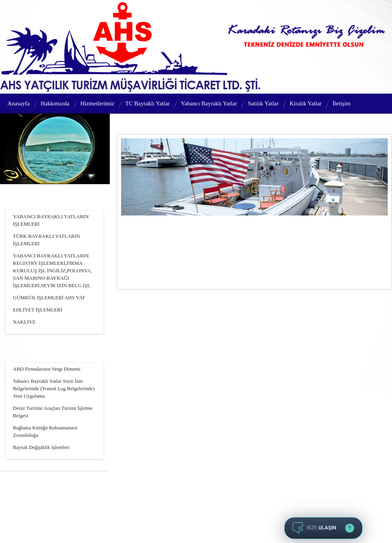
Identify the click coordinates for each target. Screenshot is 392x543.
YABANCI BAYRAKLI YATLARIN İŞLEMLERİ (51, 220)
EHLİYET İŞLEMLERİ (37, 310)
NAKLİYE (24, 322)
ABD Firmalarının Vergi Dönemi (46, 369)
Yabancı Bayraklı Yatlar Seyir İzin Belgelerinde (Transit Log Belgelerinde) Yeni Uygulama (54, 388)
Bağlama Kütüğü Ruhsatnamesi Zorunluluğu (45, 431)
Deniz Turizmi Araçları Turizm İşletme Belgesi (53, 411)
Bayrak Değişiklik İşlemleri (41, 447)
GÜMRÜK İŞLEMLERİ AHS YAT (49, 297)
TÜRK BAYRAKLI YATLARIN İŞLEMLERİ (46, 239)
